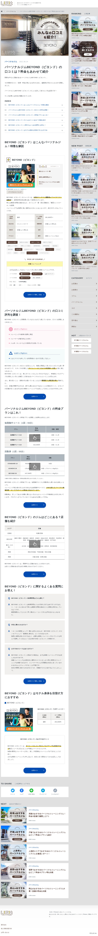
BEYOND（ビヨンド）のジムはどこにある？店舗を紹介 (27, 120)
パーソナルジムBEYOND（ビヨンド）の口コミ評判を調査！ (28, 110)
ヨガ (84, 308)
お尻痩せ (84, 283)
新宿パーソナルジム (81, 351)
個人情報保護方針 (6, 928)
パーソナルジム (11, 11)
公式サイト (35, 398)
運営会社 (3, 926)
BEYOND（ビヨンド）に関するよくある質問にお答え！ (27, 125)
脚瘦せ (84, 326)
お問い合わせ (5, 931)
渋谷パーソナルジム (81, 346)
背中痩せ (84, 320)
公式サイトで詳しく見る (35, 296)
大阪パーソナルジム (81, 340)
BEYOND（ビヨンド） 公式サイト (17, 189)
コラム (84, 296)
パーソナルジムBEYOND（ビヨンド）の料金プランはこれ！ (28, 115)
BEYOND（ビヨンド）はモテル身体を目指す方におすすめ (27, 130)
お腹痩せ (84, 290)
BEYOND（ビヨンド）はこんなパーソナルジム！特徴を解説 (28, 105)
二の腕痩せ (84, 314)
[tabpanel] (21, 176)
